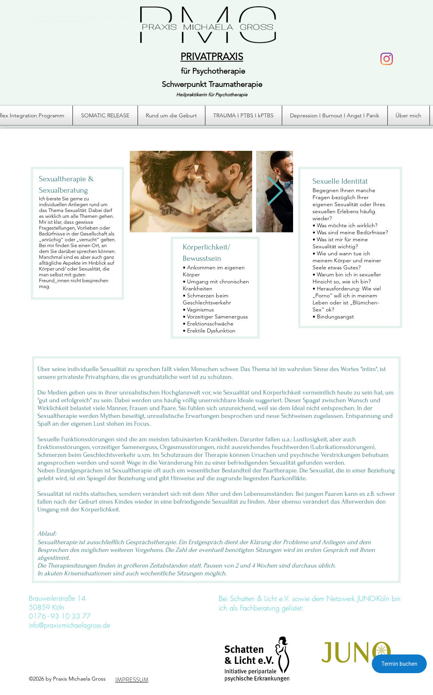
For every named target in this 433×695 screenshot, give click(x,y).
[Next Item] (275, 191)
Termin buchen (399, 664)
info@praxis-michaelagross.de (69, 625)
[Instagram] (386, 59)
